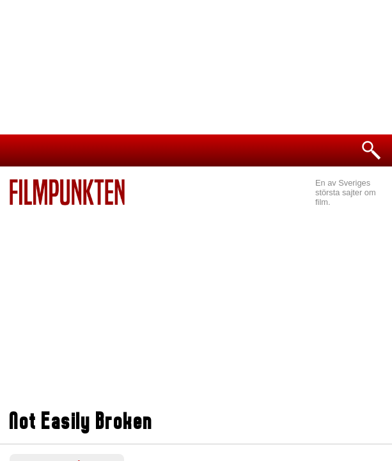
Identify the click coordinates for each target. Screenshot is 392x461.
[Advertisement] (196, 301)
